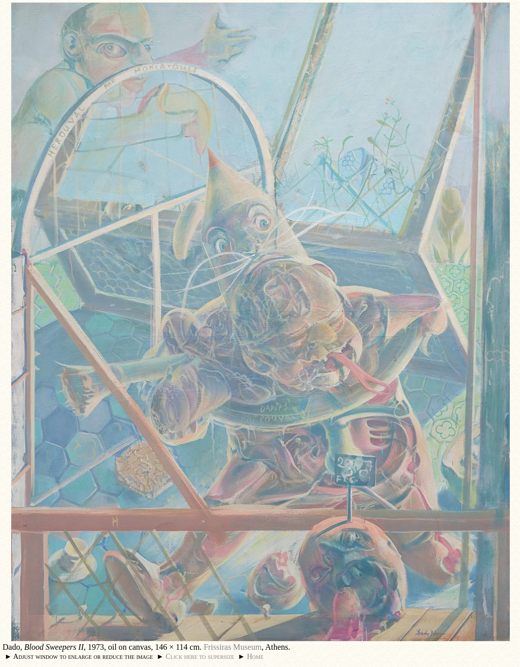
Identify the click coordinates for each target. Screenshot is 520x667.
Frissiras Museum (232, 647)
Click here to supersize (199, 656)
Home (255, 656)
